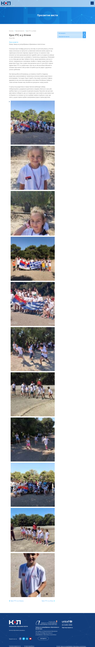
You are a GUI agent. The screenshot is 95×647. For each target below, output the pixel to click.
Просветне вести (19, 31)
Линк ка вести (13, 42)
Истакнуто (62, 33)
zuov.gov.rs (43, 638)
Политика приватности (15, 646)
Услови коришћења (29, 646)
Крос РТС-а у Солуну (17, 601)
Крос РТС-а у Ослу (47, 601)
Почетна (11, 31)
